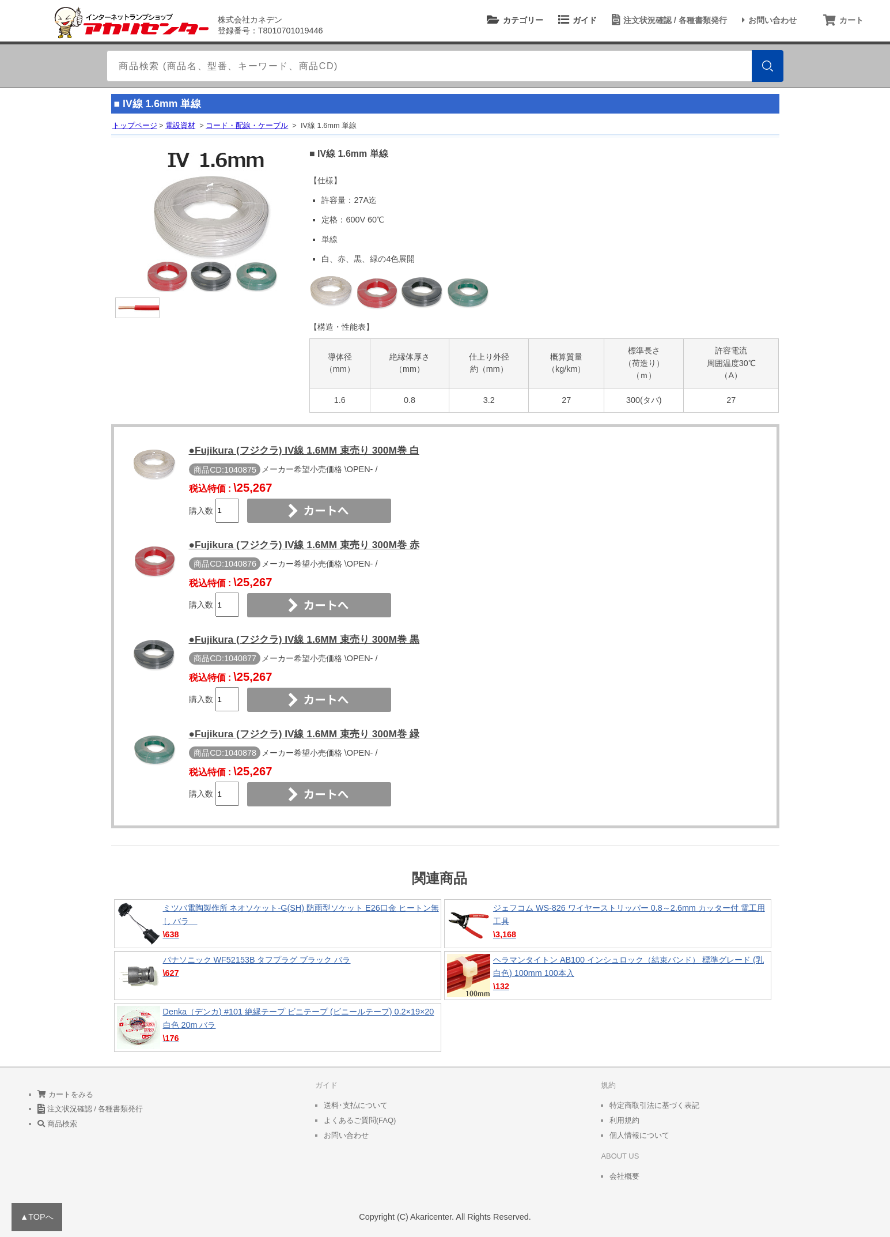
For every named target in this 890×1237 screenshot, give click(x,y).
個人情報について (639, 1135)
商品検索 (57, 1123)
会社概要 (624, 1176)
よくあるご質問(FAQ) (360, 1120)
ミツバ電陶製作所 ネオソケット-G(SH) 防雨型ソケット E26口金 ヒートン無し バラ (277, 923)
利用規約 (624, 1120)
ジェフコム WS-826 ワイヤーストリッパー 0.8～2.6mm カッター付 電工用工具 (607, 923)
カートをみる (65, 1094)
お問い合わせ (767, 20)
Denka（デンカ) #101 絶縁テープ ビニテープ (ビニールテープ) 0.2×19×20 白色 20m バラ (277, 1027)
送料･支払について (356, 1105)
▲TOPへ (37, 1216)
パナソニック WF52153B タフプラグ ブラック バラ (277, 975)
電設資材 (180, 125)
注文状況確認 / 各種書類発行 (667, 20)
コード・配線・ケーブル (247, 125)
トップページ (134, 125)
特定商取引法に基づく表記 (654, 1105)
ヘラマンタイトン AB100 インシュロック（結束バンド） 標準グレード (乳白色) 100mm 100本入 (607, 975)
